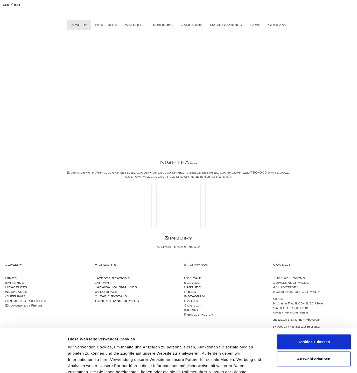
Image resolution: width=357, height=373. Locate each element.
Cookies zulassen (313, 305)
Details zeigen (276, 363)
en (16, 5)
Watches (134, 25)
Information (196, 265)
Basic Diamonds (226, 25)
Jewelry (13, 265)
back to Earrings (178, 247)
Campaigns (191, 25)
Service (192, 283)
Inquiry (178, 239)
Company (193, 278)
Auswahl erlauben (313, 322)
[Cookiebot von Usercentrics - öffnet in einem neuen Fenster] (33, 363)
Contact (281, 265)
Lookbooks (161, 25)
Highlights (105, 265)
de (7, 5)
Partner (192, 287)
